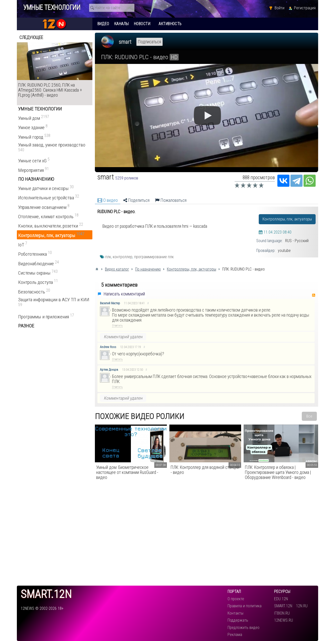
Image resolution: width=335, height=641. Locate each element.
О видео (107, 200)
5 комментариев (119, 285)
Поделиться (136, 200)
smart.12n (46, 594)
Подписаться (149, 41)
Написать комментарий (124, 293)
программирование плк (154, 256)
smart (125, 42)
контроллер (122, 256)
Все (309, 416)
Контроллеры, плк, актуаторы (287, 219)
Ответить (117, 325)
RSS (314, 295)
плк (108, 256)
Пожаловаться (171, 200)
